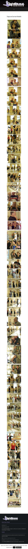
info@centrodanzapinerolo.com (9, 538)
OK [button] (14, 547)
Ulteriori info (19, 547)
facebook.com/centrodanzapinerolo (12, 539)
